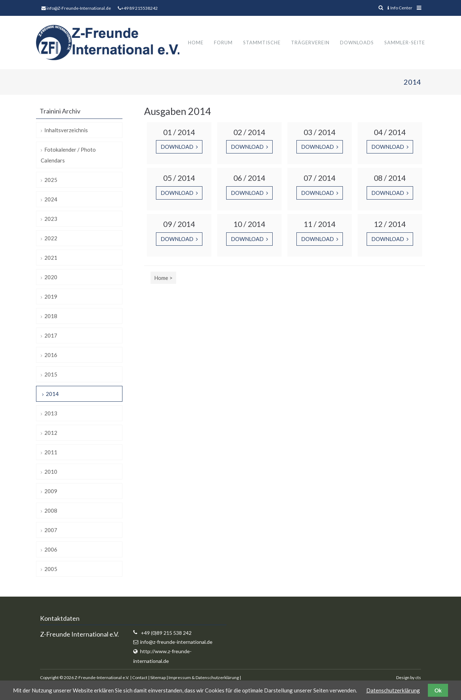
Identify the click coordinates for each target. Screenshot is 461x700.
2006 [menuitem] (50, 550)
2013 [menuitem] (50, 413)
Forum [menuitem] (223, 42)
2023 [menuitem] (50, 219)
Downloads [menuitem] (357, 42)
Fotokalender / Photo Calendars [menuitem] (68, 155)
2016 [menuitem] (50, 355)
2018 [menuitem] (50, 316)
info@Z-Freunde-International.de (78, 8)
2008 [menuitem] (50, 511)
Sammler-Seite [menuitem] (404, 42)
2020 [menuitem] (50, 277)
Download (177, 147)
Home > (163, 278)
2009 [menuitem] (50, 491)
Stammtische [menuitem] (262, 42)
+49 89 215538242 (139, 8)
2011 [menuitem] (50, 452)
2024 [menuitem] (50, 199)
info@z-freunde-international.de (176, 642)
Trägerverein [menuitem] (310, 42)
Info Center (400, 7)
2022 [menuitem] (50, 238)
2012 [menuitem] (50, 433)
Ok (438, 690)
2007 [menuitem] (50, 530)
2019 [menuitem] (50, 297)
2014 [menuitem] (52, 394)
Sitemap (158, 677)
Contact (139, 677)
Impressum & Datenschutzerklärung (204, 677)
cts (418, 677)
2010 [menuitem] (50, 472)
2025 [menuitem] (50, 180)
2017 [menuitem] (50, 336)
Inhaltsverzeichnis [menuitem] (66, 130)
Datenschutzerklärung (393, 690)
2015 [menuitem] (50, 374)
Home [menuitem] (195, 42)
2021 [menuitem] (50, 258)
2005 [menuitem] (50, 569)
